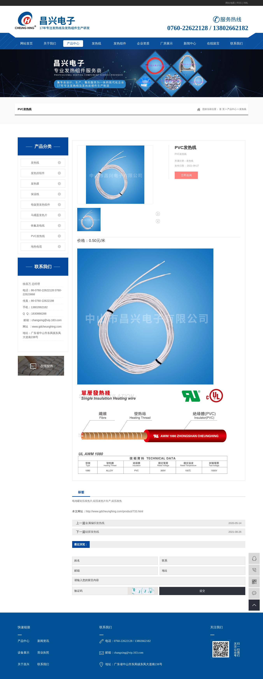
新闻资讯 (43, 649)
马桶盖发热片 (39, 215)
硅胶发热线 (92, 531)
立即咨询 (186, 175)
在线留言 (213, 43)
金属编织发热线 (94, 523)
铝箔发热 (117, 500)
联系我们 (236, 43)
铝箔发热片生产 (102, 500)
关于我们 (50, 43)
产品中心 (73, 43)
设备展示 (23, 660)
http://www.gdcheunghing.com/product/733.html (114, 511)
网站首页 (26, 43)
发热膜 (35, 183)
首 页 (221, 109)
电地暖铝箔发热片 (82, 500)
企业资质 (143, 43)
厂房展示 (166, 43)
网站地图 (230, 3)
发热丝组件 (38, 173)
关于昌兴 (23, 672)
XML (245, 3)
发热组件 (120, 43)
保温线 (35, 194)
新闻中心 (190, 43)
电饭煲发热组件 (40, 204)
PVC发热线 (38, 236)
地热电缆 (36, 246)
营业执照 (43, 660)
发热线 (96, 43)
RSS (239, 3)
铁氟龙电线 (38, 225)
